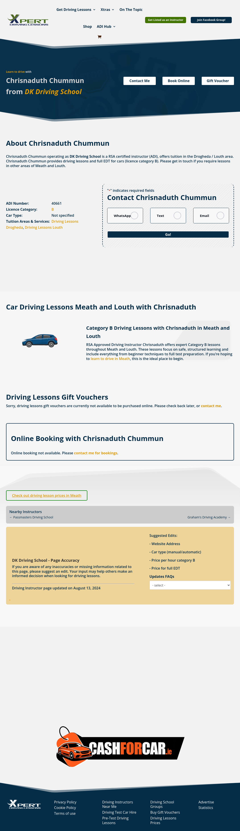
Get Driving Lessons (73, 9)
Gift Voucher (218, 80)
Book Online (179, 80)
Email (204, 215)
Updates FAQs (162, 576)
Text (160, 215)
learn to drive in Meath (110, 358)
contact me (211, 405)
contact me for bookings (95, 453)
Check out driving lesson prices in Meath (46, 495)
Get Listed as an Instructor (165, 20)
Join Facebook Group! (211, 20)
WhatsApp (122, 215)
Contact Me (139, 80)
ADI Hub (104, 26)
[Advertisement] (114, 277)
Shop (87, 26)
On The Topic (130, 9)
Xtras (105, 9)
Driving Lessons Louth (44, 227)
